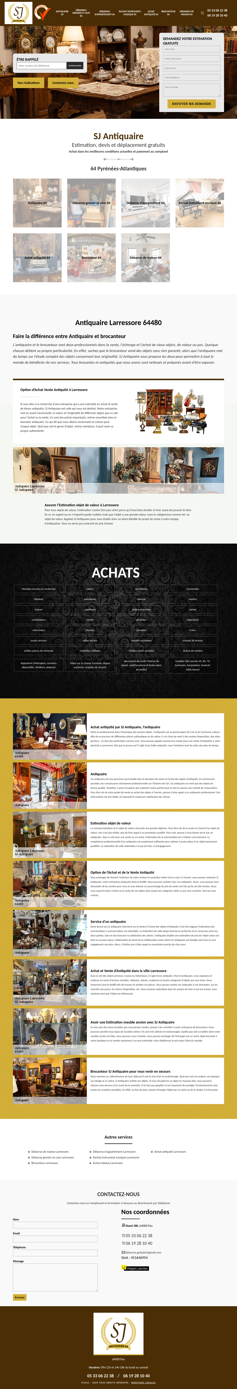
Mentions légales (143, 1382)
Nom (55, 1223)
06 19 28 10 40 (217, 15)
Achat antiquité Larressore (170, 1151)
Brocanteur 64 (168, 13)
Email (55, 1237)
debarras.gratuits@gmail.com (141, 1252)
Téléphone (55, 1250)
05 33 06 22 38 (217, 10)
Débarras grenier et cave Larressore (52, 1157)
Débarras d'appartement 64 (105, 13)
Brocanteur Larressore (44, 1163)
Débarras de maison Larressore (50, 1151)
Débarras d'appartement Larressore (114, 1151)
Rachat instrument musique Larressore (116, 1157)
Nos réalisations (29, 83)
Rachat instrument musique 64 (130, 13)
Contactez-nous (63, 83)
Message (55, 1275)
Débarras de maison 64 (187, 13)
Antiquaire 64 (62, 13)
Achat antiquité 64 (151, 13)
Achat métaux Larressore (108, 1163)
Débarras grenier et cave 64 (81, 13)
